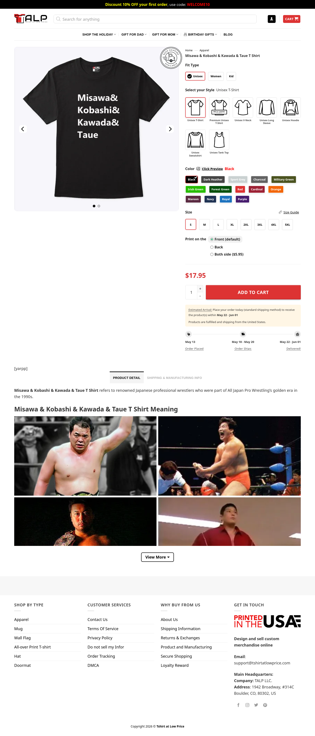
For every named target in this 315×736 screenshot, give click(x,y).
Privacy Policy (100, 637)
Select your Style (200, 90)
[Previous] (23, 129)
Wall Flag (22, 637)
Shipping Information (180, 628)
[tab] (127, 377)
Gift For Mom (165, 34)
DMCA (93, 665)
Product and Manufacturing (186, 647)
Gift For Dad (134, 34)
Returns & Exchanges (180, 637)
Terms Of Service (103, 628)
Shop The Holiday (99, 34)
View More (155, 557)
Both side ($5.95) (226, 254)
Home (188, 50)
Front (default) (225, 239)
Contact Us (98, 619)
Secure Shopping (176, 656)
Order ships (243, 349)
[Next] (170, 129)
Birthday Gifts (200, 34)
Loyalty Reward (175, 665)
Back (216, 247)
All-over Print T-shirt (32, 647)
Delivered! (294, 349)
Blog (228, 34)
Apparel (204, 50)
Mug (18, 628)
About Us (169, 619)
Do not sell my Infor (106, 647)
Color (204, 168)
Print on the (195, 239)
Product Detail (126, 378)
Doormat (22, 665)
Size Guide (291, 212)
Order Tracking (101, 656)
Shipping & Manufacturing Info (174, 378)
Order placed (194, 349)
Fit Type (192, 65)
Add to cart (253, 292)
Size (242, 212)
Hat (17, 656)
